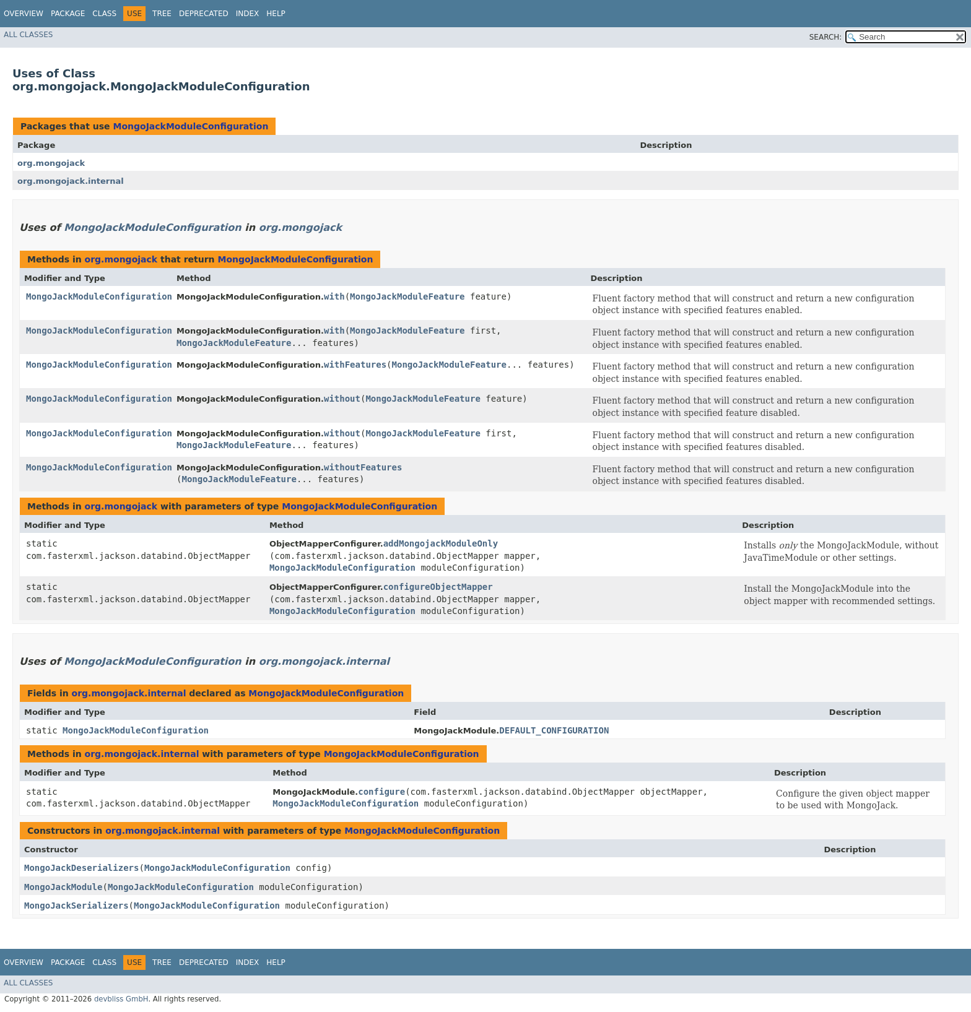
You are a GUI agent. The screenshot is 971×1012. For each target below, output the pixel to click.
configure (381, 792)
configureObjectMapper (438, 587)
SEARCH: (825, 37)
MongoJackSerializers (76, 905)
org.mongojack (51, 163)
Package (68, 13)
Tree (162, 13)
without (342, 399)
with (334, 296)
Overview (23, 13)
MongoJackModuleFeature (407, 296)
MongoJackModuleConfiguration (190, 126)
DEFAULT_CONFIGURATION (554, 730)
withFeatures (355, 365)
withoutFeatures (363, 467)
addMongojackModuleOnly (440, 543)
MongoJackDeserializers (81, 868)
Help (275, 13)
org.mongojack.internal (70, 181)
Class (104, 13)
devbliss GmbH (121, 999)
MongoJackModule (63, 887)
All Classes (28, 34)
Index (247, 13)
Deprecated (204, 13)
